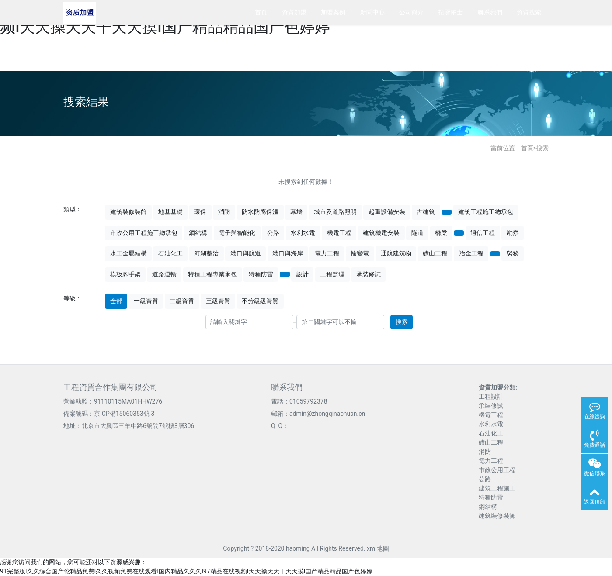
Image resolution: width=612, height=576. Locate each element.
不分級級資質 (260, 300)
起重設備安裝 (387, 211)
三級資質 (218, 300)
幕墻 (296, 211)
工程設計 (491, 396)
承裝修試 (368, 274)
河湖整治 (206, 253)
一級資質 (146, 300)
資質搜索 (529, 12)
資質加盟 (294, 12)
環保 (200, 211)
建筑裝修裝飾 (128, 211)
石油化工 (170, 253)
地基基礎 (170, 211)
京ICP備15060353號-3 (124, 413)
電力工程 (327, 253)
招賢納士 (450, 12)
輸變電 (360, 253)
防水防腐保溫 (260, 211)
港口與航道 (245, 253)
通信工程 (482, 232)
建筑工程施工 (497, 488)
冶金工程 (471, 253)
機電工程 (339, 232)
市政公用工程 (497, 469)
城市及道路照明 (335, 211)
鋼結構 (198, 232)
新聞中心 (372, 12)
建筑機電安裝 (381, 232)
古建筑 (426, 211)
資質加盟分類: (498, 387)
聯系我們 (490, 12)
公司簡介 (411, 12)
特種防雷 (261, 274)
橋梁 (441, 232)
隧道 (417, 232)
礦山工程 (435, 253)
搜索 (542, 148)
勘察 (513, 232)
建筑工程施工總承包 (485, 211)
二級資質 (182, 300)
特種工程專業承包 (212, 274)
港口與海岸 (287, 253)
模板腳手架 (125, 274)
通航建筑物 (396, 253)
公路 (273, 232)
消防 (224, 211)
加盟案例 (333, 12)
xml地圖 (378, 548)
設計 (302, 274)
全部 (116, 300)
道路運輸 (164, 274)
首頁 (261, 12)
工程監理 (332, 274)
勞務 (513, 253)
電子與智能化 (237, 232)
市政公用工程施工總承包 (143, 232)
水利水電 (303, 232)
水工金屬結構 (128, 253)
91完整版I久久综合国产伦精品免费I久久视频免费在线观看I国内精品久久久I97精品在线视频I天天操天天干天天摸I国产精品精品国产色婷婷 (186, 571)
